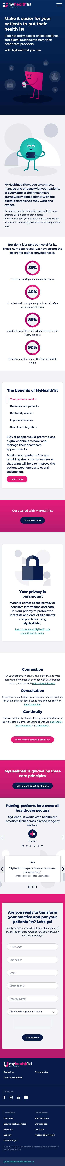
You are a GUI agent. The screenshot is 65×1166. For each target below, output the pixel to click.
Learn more (17, 479)
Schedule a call (32, 520)
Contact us (9, 1072)
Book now (8, 1118)
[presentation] (32, 1024)
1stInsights (43, 725)
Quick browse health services (19, 1161)
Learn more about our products (32, 739)
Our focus (39, 1129)
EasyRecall (56, 722)
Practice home (42, 1118)
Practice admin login (45, 1135)
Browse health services (15, 1124)
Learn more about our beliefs (32, 786)
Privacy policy (41, 1072)
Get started (32, 1037)
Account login (10, 1140)
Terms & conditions (13, 1077)
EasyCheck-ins (32, 704)
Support (7, 1135)
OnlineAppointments (43, 683)
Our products (41, 1124)
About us (8, 1129)
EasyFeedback (24, 725)
